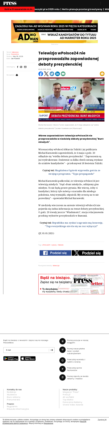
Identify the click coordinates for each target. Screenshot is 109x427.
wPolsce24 (46, 245)
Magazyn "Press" (71, 392)
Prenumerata (13, 399)
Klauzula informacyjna (18, 409)
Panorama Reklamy (72, 402)
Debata (61, 245)
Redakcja (11, 392)
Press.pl (66, 394)
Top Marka (68, 399)
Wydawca (12, 394)
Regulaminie (48, 423)
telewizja (56, 265)
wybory (54, 245)
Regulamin (12, 406)
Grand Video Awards (73, 404)
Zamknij (102, 420)
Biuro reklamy (13, 397)
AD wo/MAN (68, 397)
